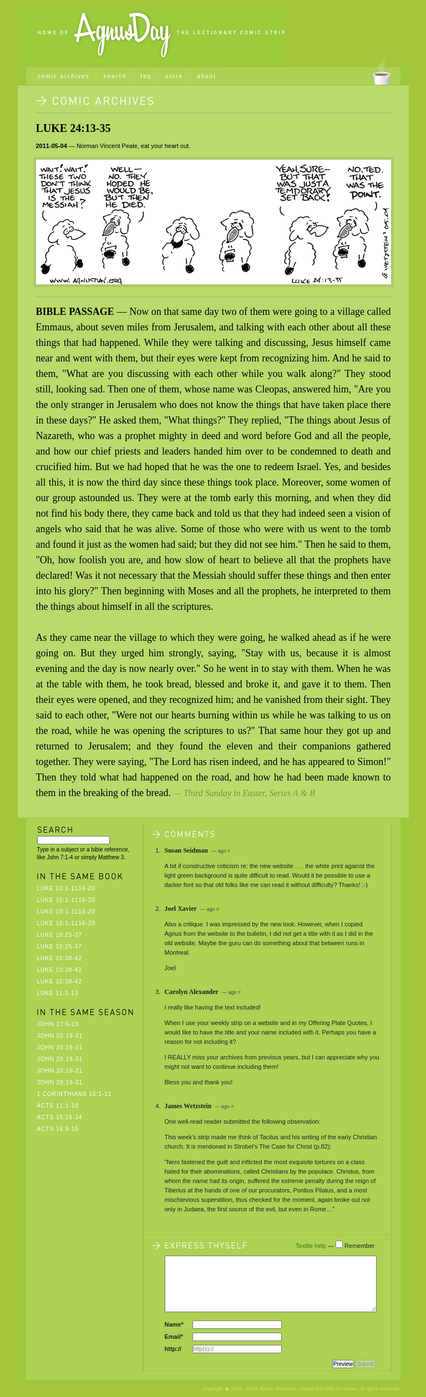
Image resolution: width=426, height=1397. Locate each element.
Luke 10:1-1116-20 (66, 888)
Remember (359, 1245)
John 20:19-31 (60, 1036)
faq (145, 76)
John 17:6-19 (58, 1024)
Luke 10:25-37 (59, 935)
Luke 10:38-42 (59, 958)
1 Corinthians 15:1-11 (74, 1094)
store (174, 76)
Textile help (311, 1245)
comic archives (64, 76)
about (206, 76)
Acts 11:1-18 (58, 1106)
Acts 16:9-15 (58, 1129)
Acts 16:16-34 (60, 1117)
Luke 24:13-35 (73, 128)
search (114, 76)
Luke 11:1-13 (58, 993)
